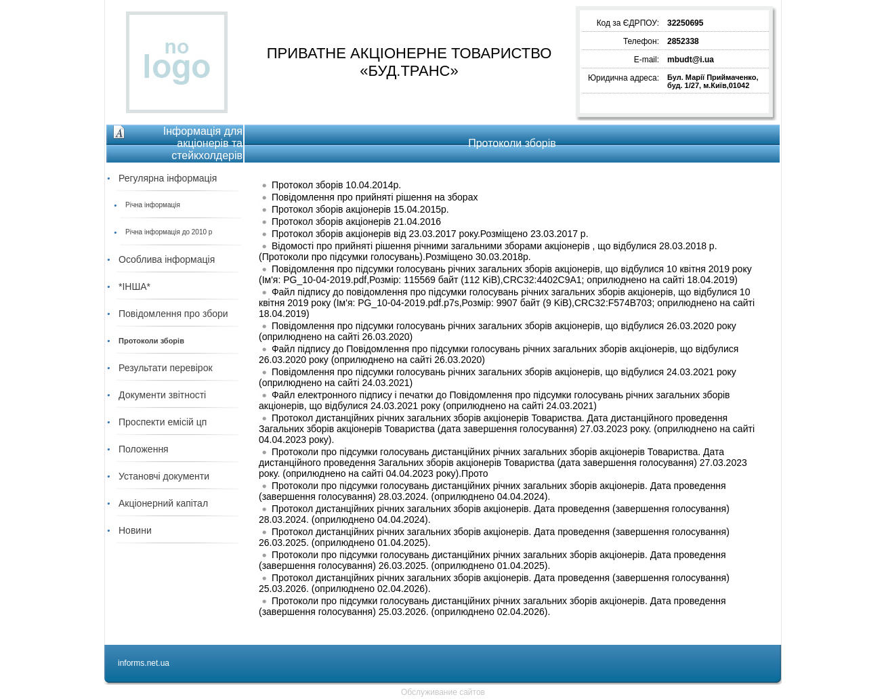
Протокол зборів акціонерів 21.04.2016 (356, 221)
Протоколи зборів (151, 341)
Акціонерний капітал (163, 503)
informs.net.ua (143, 663)
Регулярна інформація (168, 178)
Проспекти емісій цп (163, 422)
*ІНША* (134, 286)
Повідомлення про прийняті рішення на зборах (375, 197)
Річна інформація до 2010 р (168, 232)
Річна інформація (152, 205)
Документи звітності (162, 394)
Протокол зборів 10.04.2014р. (336, 184)
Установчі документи (164, 476)
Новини (135, 530)
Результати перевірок (166, 367)
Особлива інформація (167, 259)
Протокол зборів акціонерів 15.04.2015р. (360, 209)
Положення (144, 449)
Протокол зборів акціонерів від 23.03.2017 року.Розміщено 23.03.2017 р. (430, 233)
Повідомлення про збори (173, 313)
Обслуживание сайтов (443, 692)
